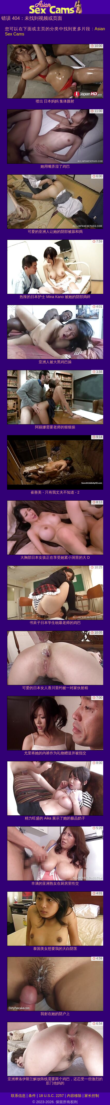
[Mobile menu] (5, 7)
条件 (32, 1096)
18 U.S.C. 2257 (51, 1096)
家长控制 (91, 1096)
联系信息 (18, 1096)
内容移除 (74, 1096)
